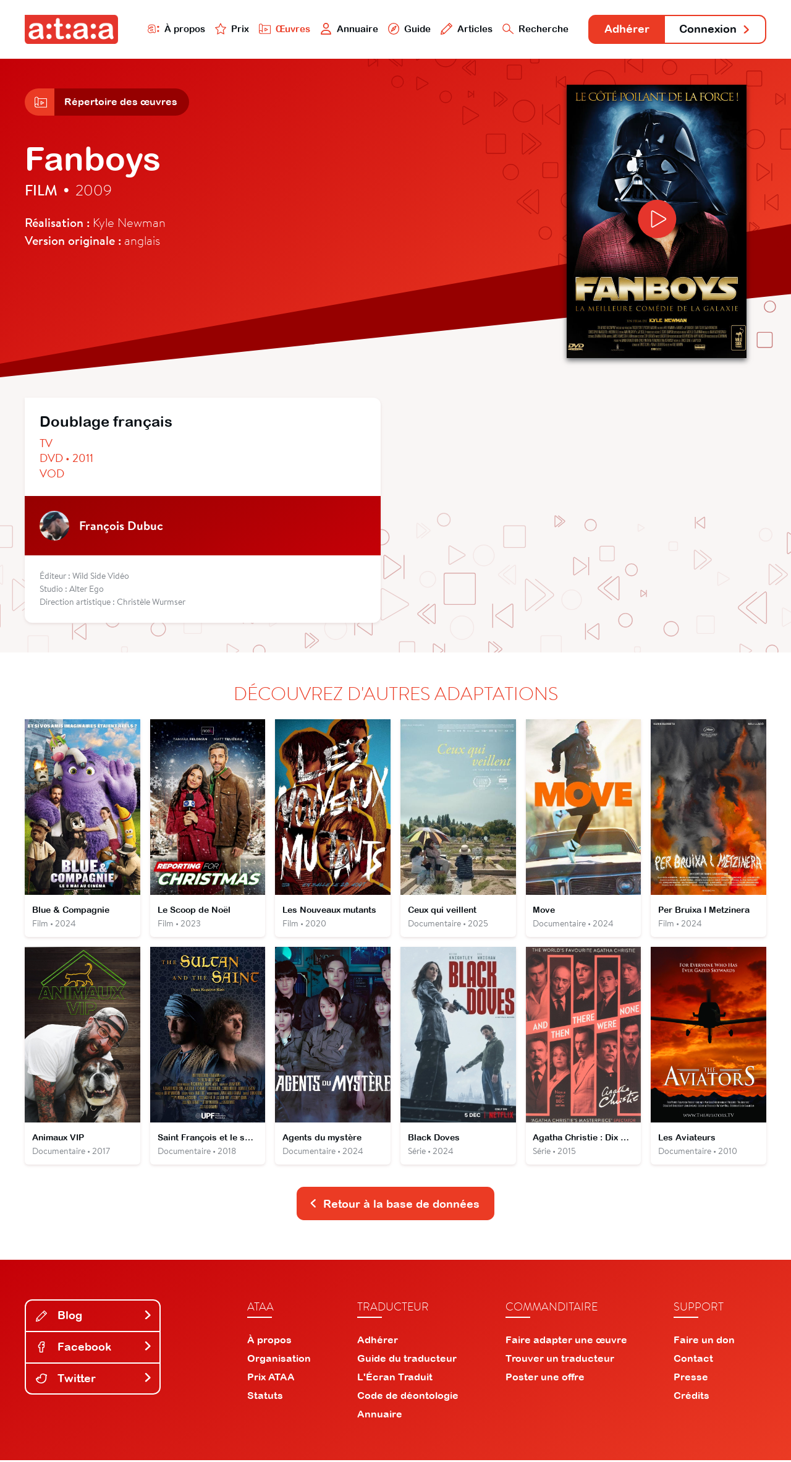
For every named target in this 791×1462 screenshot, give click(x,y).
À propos (174, 29)
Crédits (691, 1397)
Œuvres (282, 29)
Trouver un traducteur (559, 1360)
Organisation (279, 1360)
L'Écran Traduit (395, 1378)
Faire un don (704, 1341)
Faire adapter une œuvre (566, 1341)
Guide (407, 29)
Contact (693, 1360)
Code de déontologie (408, 1397)
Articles (465, 29)
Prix (230, 29)
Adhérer (625, 29)
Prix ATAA (271, 1378)
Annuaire (347, 29)
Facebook (94, 1349)
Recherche (534, 29)
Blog (94, 1317)
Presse (691, 1378)
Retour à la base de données (394, 1205)
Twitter (94, 1380)
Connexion (715, 29)
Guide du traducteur (407, 1360)
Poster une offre (545, 1378)
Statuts (265, 1397)
